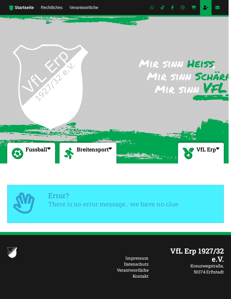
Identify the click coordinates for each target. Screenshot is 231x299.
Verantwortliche (133, 270)
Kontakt (141, 276)
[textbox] (191, 255)
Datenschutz (136, 264)
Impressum (137, 258)
